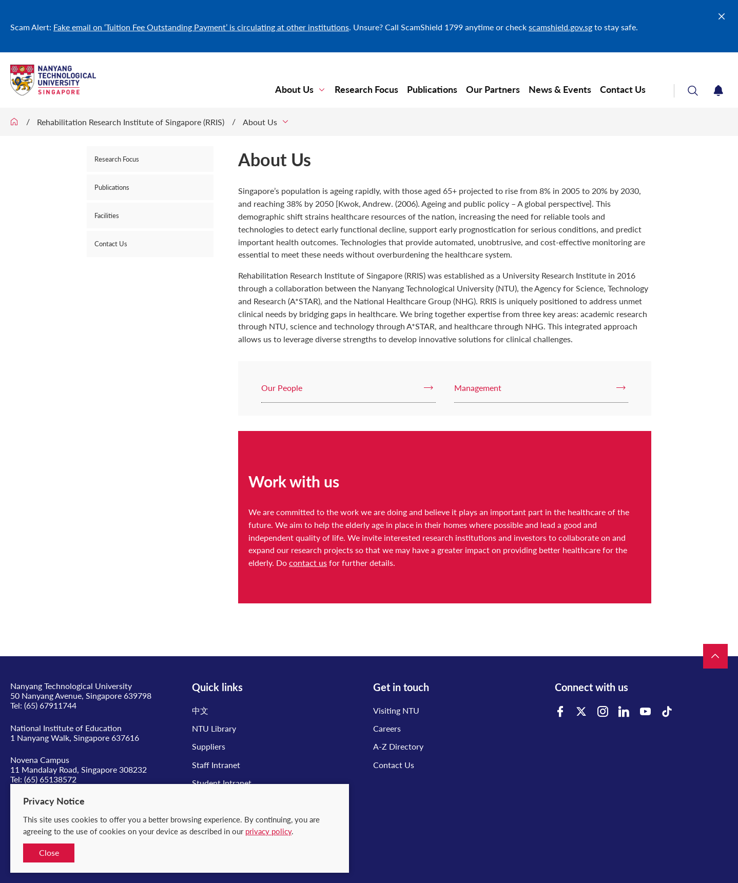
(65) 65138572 (50, 779)
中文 (200, 710)
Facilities (106, 215)
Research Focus (366, 89)
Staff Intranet (216, 765)
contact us (308, 562)
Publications (432, 89)
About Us (294, 89)
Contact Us (623, 89)
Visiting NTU (396, 710)
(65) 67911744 (50, 705)
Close (49, 852)
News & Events (560, 89)
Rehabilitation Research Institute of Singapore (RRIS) (130, 122)
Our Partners (493, 89)
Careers (387, 728)
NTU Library (214, 728)
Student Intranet (221, 783)
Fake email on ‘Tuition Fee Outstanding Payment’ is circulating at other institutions (201, 27)
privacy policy (268, 831)
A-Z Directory (398, 746)
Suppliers (208, 746)
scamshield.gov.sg (560, 27)
